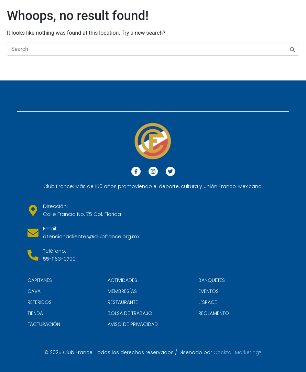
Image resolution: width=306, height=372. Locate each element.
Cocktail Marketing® (238, 352)
